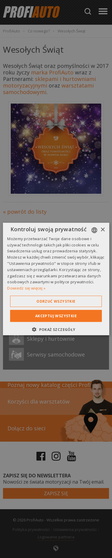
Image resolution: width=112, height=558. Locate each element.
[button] (55, 329)
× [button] (102, 230)
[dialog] (56, 279)
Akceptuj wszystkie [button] (56, 315)
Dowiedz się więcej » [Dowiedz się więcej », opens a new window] (26, 288)
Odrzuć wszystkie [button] (55, 301)
